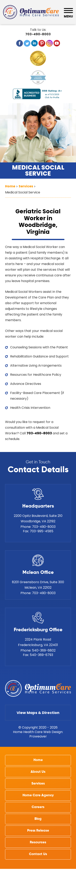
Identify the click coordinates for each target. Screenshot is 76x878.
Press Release (38, 830)
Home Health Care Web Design (37, 732)
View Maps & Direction (38, 712)
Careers (38, 807)
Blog (38, 819)
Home (38, 760)
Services (38, 783)
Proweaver (38, 736)
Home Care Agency (38, 795)
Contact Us (38, 854)
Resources (38, 842)
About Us (38, 772)
